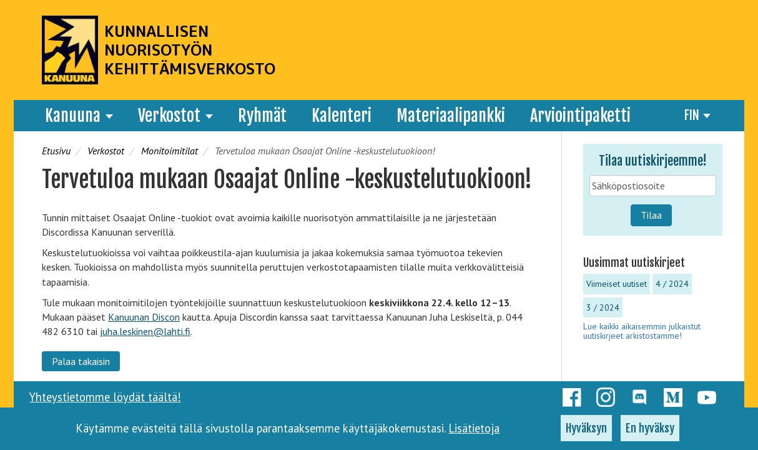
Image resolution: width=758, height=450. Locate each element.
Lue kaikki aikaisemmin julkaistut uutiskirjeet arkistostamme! (642, 331)
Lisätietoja (474, 432)
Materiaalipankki (450, 116)
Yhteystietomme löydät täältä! (105, 396)
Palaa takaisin (81, 361)
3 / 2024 (602, 307)
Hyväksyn (586, 432)
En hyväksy (650, 432)
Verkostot (175, 116)
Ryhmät (262, 116)
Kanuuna (79, 116)
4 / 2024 (672, 283)
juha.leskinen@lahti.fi (145, 331)
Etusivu (56, 150)
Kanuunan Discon (144, 317)
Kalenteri (342, 116)
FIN (697, 115)
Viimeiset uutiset (616, 283)
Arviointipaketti (580, 116)
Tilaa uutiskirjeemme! (653, 161)
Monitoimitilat (169, 150)
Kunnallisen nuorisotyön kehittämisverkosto (189, 49)
